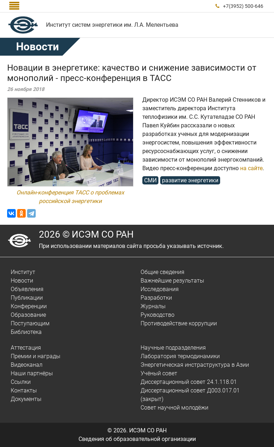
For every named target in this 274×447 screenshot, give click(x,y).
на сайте (251, 168)
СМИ (150, 180)
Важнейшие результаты (172, 280)
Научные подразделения (173, 347)
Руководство (157, 314)
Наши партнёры (32, 373)
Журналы (153, 306)
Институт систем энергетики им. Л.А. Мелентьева (112, 24)
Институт (23, 272)
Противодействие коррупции (179, 323)
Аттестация (26, 347)
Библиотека (26, 332)
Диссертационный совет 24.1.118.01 (189, 382)
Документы (26, 399)
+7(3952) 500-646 (243, 6)
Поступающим (30, 323)
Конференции (29, 306)
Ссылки (21, 382)
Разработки (156, 297)
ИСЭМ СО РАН (148, 430)
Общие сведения (162, 272)
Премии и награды (35, 356)
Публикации (27, 297)
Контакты (24, 390)
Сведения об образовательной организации (137, 439)
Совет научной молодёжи (174, 407)
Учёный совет (159, 373)
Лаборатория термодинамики (180, 356)
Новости (37, 46)
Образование (28, 314)
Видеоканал (26, 364)
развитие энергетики (190, 180)
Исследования (160, 289)
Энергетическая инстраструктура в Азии (195, 364)
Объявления (27, 289)
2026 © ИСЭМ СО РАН (86, 234)
